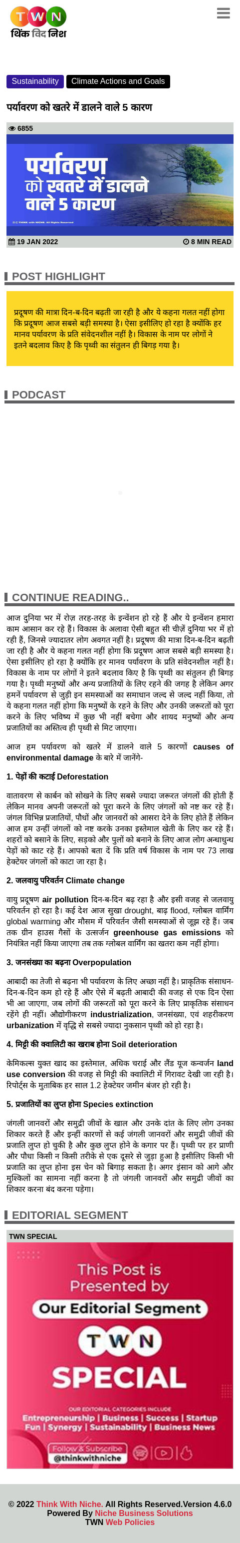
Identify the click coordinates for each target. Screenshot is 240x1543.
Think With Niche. (69, 1504)
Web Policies (130, 1522)
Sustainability (34, 81)
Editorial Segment (70, 1215)
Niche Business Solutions (144, 1513)
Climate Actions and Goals (118, 81)
